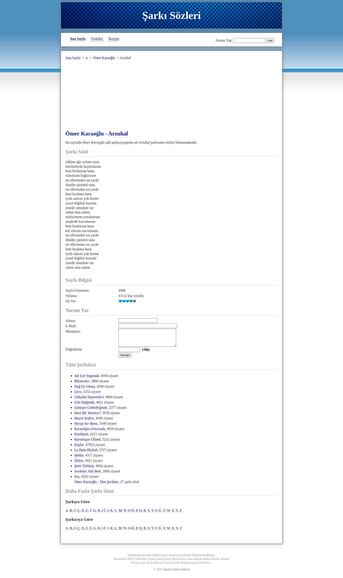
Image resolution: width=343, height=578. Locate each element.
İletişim (114, 39)
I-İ (103, 514)
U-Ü (158, 514)
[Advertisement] (171, 98)
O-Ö (131, 514)
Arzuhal (118, 133)
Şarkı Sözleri (171, 15)
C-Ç (77, 514)
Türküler (97, 39)
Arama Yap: (223, 40)
